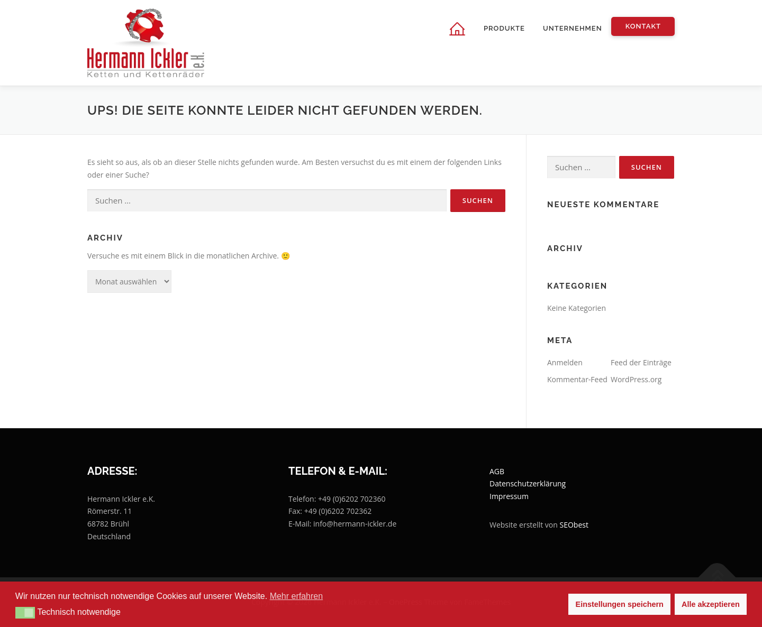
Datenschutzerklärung (527, 483)
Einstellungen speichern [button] (620, 604)
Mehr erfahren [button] (296, 596)
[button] (25, 613)
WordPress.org (636, 379)
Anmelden (565, 362)
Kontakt (643, 26)
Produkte (504, 28)
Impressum (509, 496)
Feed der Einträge (641, 362)
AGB (496, 471)
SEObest (574, 525)
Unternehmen (572, 28)
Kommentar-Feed (577, 379)
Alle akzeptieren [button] (711, 604)
